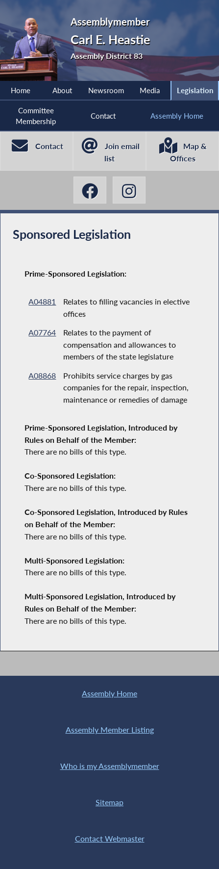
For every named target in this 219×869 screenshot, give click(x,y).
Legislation (195, 90)
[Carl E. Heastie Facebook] (90, 190)
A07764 (42, 332)
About (62, 90)
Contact (103, 115)
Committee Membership (36, 116)
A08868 (42, 375)
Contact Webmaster (110, 838)
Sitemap (109, 802)
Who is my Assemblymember (109, 766)
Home (20, 90)
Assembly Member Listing (110, 730)
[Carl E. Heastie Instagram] (129, 190)
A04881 (42, 301)
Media (150, 90)
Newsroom (106, 90)
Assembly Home (176, 115)
